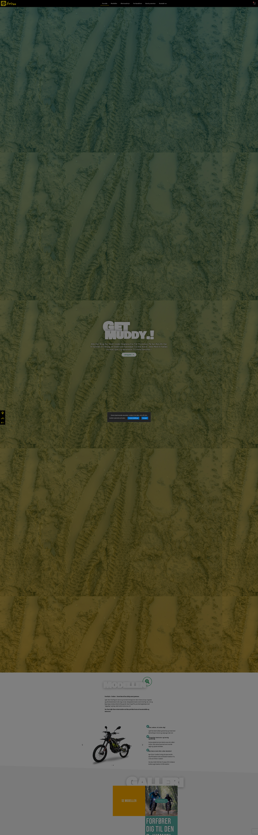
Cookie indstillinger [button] (133, 418)
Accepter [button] (145, 418)
